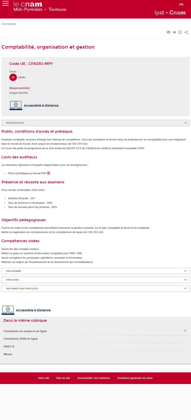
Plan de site (63, 378)
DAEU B (9, 346)
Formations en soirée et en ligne (25, 331)
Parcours (12, 280)
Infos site (43, 378)
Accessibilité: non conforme (93, 378)
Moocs (8, 354)
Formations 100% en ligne (21, 338)
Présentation (15, 123)
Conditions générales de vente (135, 378)
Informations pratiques (22, 288)
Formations (8, 24)
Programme (13, 271)
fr (181, 4)
